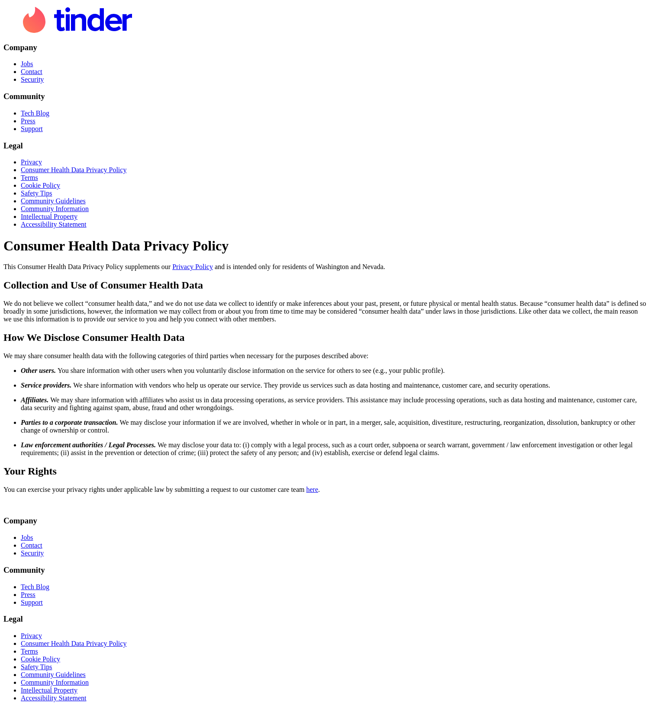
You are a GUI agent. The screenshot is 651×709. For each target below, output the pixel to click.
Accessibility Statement (54, 224)
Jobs (27, 63)
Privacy (31, 162)
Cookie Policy (40, 185)
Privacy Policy (192, 266)
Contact (31, 71)
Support (32, 128)
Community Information (55, 208)
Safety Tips (36, 193)
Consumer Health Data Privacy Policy (73, 169)
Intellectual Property (49, 216)
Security (32, 79)
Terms (29, 177)
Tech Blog (35, 113)
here (312, 489)
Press (28, 121)
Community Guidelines (53, 201)
